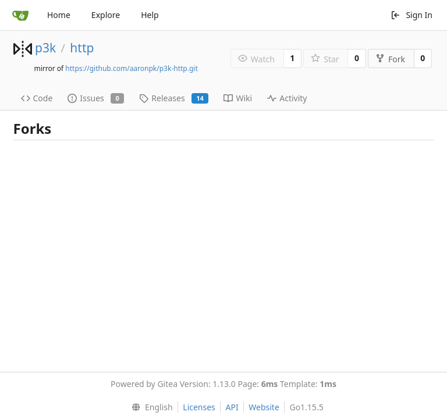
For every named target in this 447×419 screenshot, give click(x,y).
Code (37, 98)
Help (150, 14)
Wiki (238, 98)
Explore (105, 14)
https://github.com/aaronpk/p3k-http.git (131, 68)
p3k (45, 48)
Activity (287, 98)
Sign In (411, 14)
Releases (173, 98)
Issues (96, 98)
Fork (390, 59)
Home (58, 14)
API (231, 407)
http (82, 48)
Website (264, 407)
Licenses (199, 407)
